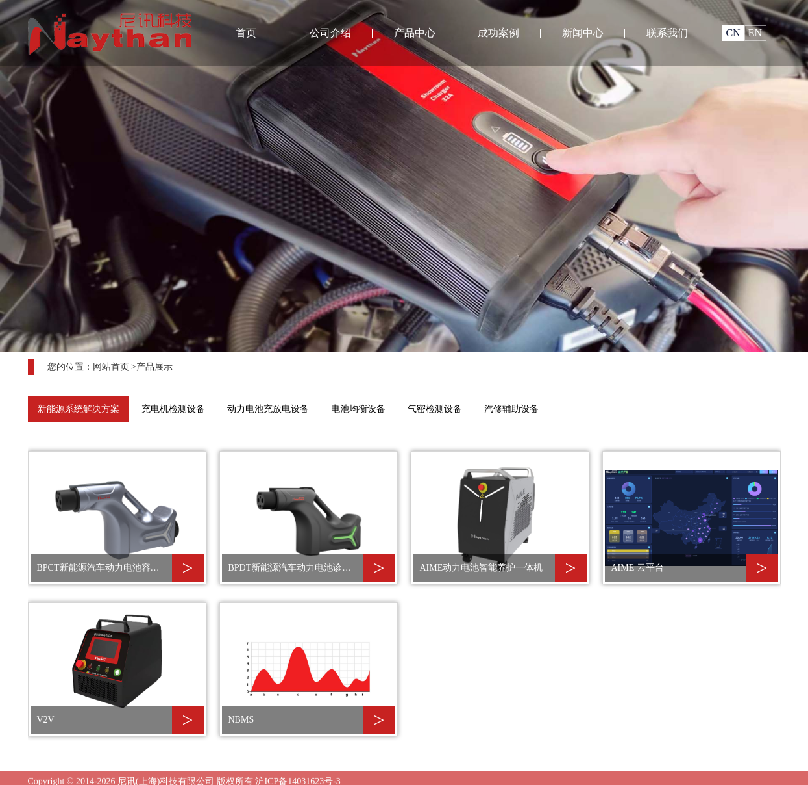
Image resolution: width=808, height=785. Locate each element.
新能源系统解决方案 (78, 409)
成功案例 (498, 32)
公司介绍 (330, 32)
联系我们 (667, 32)
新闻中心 (583, 32)
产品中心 (414, 32)
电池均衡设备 (358, 409)
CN (733, 32)
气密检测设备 (435, 409)
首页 (246, 32)
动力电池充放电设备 (268, 409)
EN (755, 32)
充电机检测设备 (173, 409)
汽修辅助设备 (511, 409)
